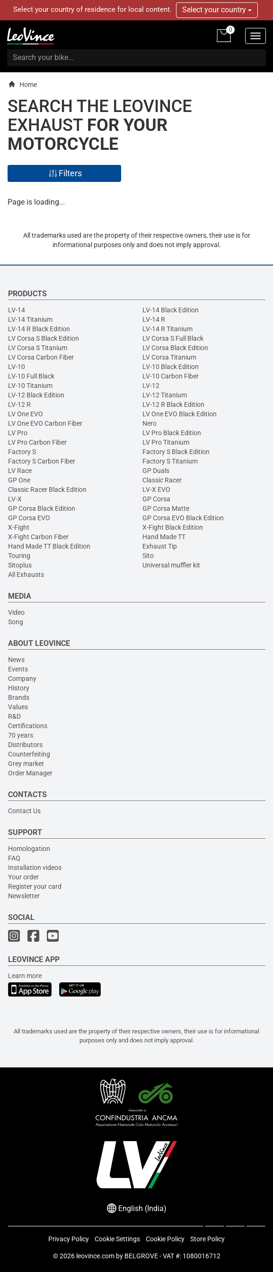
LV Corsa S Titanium (37, 348)
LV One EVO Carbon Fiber (45, 423)
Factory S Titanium (170, 461)
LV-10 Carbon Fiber (170, 376)
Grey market (26, 763)
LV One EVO (25, 414)
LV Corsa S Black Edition (43, 338)
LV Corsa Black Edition (175, 348)
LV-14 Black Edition (170, 310)
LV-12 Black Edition (36, 395)
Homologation (29, 848)
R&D (14, 716)
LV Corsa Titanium (169, 357)
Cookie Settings (117, 1239)
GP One (19, 480)
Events (18, 669)
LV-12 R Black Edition (173, 404)
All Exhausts (26, 574)
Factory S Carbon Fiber (41, 461)
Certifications (27, 726)
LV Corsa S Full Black (172, 338)
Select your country (217, 9)
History (18, 688)
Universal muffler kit (171, 565)
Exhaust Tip (159, 546)
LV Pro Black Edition (171, 433)
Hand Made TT (163, 537)
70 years (20, 735)
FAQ (14, 858)
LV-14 (16, 310)
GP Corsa (156, 499)
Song (15, 622)
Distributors (25, 744)
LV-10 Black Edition (170, 366)
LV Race (20, 470)
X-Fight (18, 527)
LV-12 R (19, 404)
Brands (18, 697)
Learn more (25, 976)
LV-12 (150, 385)
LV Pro (17, 433)
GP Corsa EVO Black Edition (183, 518)
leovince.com (95, 1256)
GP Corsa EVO (29, 518)
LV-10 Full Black (31, 376)
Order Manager (30, 773)
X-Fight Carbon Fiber (38, 537)
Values (18, 707)
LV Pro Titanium (165, 442)
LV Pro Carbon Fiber (37, 442)
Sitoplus (20, 565)
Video (16, 612)
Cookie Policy (165, 1239)
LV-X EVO (156, 489)
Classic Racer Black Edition (47, 489)
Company (22, 678)
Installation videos (35, 867)
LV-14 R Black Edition (39, 329)
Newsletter (24, 896)
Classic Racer (162, 480)
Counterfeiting (29, 754)
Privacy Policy (68, 1239)
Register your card (35, 886)
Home (22, 84)
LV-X (15, 499)
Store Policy (207, 1239)
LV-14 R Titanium (167, 329)
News (16, 659)
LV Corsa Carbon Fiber (41, 357)
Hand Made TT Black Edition (49, 546)
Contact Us (24, 811)
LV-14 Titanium (30, 319)
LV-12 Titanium (164, 395)
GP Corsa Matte (165, 508)
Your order (23, 877)
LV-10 (16, 366)
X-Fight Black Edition (172, 527)
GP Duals (155, 470)
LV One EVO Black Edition (179, 414)
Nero (149, 423)
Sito (148, 555)
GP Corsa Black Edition (41, 508)
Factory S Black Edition (176, 452)
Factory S (22, 452)
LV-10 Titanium (30, 385)
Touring (19, 555)
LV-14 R (153, 319)
